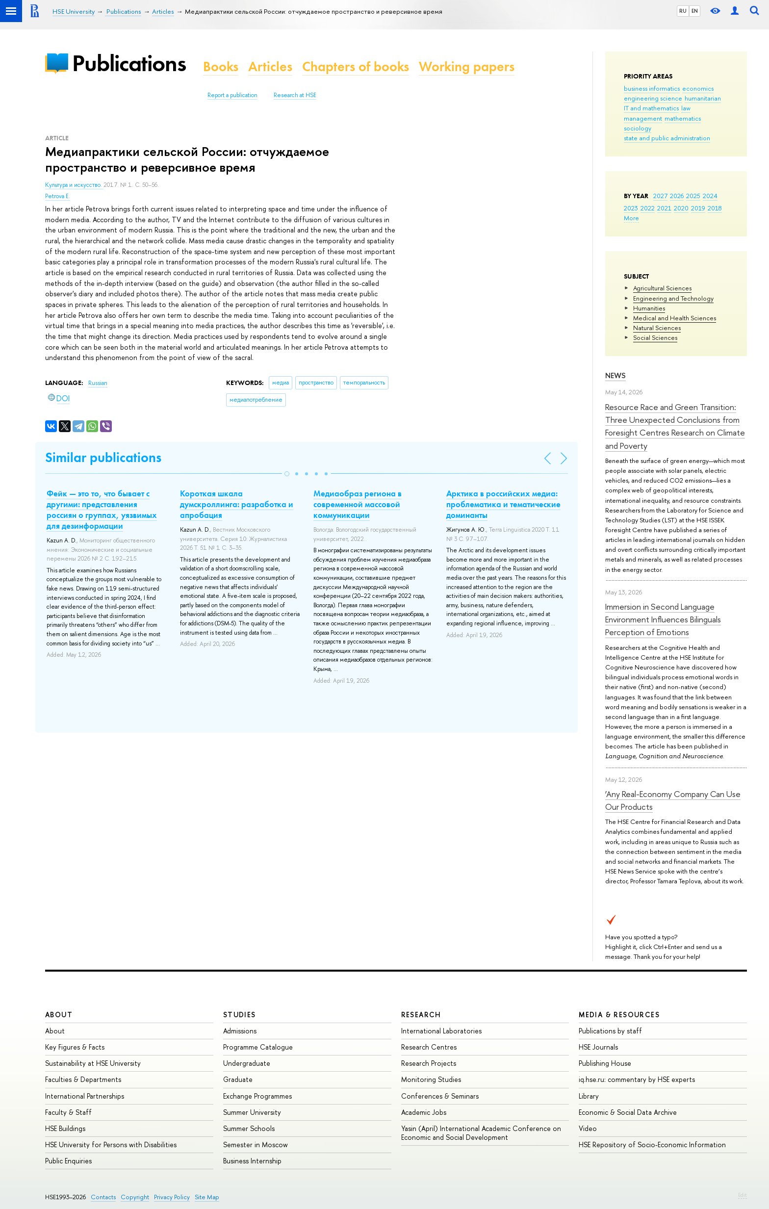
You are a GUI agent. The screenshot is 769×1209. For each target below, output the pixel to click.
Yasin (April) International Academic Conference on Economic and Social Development (481, 1133)
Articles (270, 66)
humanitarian (703, 98)
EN (695, 10)
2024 (710, 195)
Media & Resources (619, 1014)
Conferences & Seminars (440, 1096)
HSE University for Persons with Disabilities (111, 1144)
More (631, 217)
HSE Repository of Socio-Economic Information (652, 1144)
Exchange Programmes (257, 1096)
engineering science (653, 98)
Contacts (103, 1197)
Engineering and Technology (673, 298)
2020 (681, 208)
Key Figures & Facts (74, 1047)
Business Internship (252, 1160)
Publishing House (605, 1063)
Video (588, 1128)
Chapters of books (355, 66)
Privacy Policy (172, 1197)
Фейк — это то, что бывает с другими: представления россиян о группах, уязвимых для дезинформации (102, 509)
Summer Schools (249, 1128)
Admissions (239, 1030)
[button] (287, 474)
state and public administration (667, 137)
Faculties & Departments (83, 1079)
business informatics (652, 88)
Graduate (238, 1079)
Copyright (135, 1197)
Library (589, 1096)
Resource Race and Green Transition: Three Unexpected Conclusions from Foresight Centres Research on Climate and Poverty (675, 426)
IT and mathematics (651, 107)
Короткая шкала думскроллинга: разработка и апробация (236, 504)
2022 (648, 208)
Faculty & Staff (68, 1112)
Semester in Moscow (255, 1144)
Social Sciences (655, 337)
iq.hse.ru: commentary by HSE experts (637, 1079)
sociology (637, 128)
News (615, 375)
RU (683, 10)
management (643, 118)
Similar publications (103, 457)
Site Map (207, 1197)
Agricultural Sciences (662, 287)
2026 (677, 195)
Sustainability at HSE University (93, 1063)
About (59, 1014)
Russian (97, 383)
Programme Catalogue (258, 1047)
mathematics (683, 118)
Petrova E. (57, 196)
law (686, 107)
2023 (631, 208)
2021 (664, 208)
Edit (742, 1194)
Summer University (252, 1112)
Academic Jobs (423, 1112)
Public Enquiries (68, 1160)
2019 (698, 208)
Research (421, 1014)
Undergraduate (246, 1063)
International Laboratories (441, 1030)
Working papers (466, 66)
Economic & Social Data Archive (628, 1112)
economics (698, 88)
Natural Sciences (657, 327)
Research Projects (428, 1063)
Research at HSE (295, 95)
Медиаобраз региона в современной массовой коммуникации (357, 504)
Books (220, 66)
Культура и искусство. (74, 185)
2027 (660, 195)
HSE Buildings (65, 1128)
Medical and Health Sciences (674, 317)
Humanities (649, 308)
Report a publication (232, 95)
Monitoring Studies (431, 1079)
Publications (129, 63)
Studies (239, 1014)
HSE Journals (598, 1047)
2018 (715, 208)
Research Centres (429, 1047)
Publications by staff (610, 1030)
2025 (693, 195)
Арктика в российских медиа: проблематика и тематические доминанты (503, 504)
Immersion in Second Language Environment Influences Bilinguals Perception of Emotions (663, 619)
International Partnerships (84, 1096)
